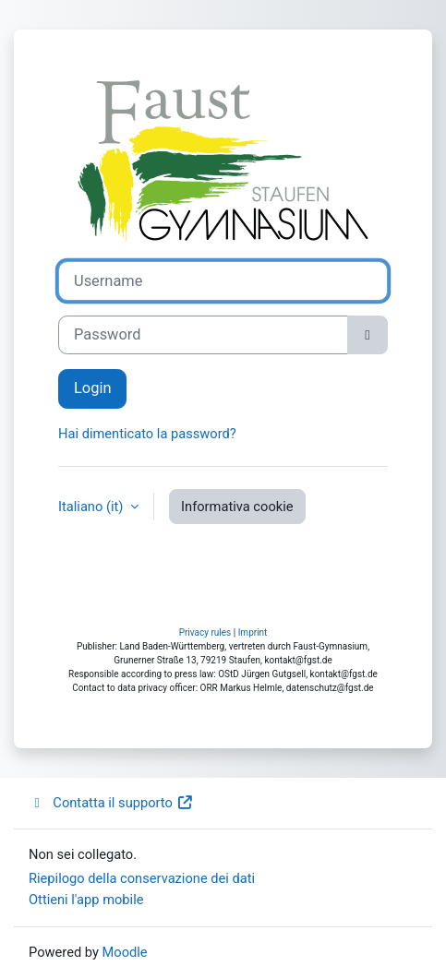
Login (92, 388)
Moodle (125, 952)
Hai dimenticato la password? (147, 433)
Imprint (253, 632)
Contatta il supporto (111, 802)
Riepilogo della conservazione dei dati (142, 878)
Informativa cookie (237, 506)
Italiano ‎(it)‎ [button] (92, 506)
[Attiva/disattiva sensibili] (367, 335)
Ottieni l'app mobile (86, 899)
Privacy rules (205, 632)
